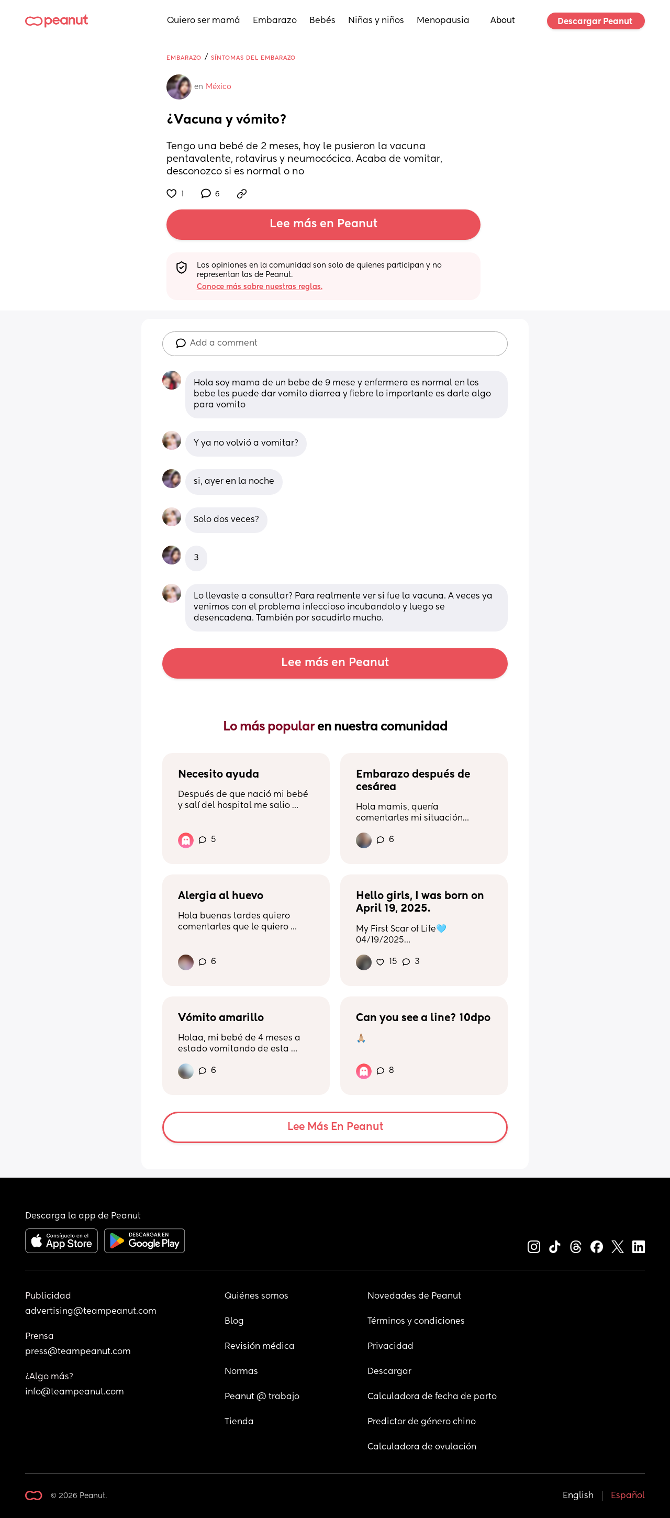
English (578, 1496)
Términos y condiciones (416, 1321)
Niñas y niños (376, 21)
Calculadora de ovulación (421, 1447)
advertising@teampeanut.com (91, 1312)
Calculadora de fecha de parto (432, 1397)
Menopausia (443, 21)
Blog (234, 1321)
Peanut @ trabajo (262, 1397)
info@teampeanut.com (74, 1392)
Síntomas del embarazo (253, 58)
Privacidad (390, 1347)
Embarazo (275, 21)
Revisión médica (260, 1347)
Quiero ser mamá (203, 21)
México (218, 87)
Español (628, 1496)
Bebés (322, 21)
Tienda (239, 1422)
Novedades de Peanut (414, 1296)
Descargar (389, 1372)
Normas (241, 1372)
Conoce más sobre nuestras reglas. (259, 287)
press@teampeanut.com (78, 1352)
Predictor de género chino (421, 1422)
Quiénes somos (256, 1296)
